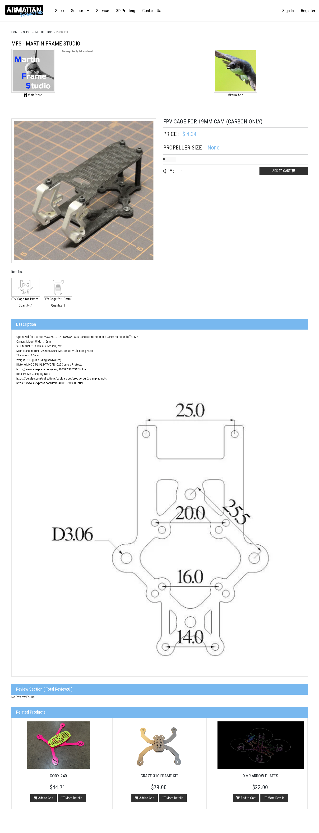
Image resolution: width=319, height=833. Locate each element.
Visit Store (33, 95)
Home (15, 32)
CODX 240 (58, 775)
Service (102, 10)
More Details (71, 798)
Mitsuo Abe (235, 95)
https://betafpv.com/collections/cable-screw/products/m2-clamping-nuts (61, 378)
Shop (59, 10)
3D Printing (125, 10)
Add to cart (283, 171)
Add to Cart (43, 798)
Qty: (168, 171)
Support (80, 10)
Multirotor (43, 32)
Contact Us (151, 10)
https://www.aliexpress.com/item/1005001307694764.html (51, 369)
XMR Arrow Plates (260, 775)
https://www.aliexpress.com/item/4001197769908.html (49, 383)
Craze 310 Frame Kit (159, 775)
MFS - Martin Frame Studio (45, 43)
